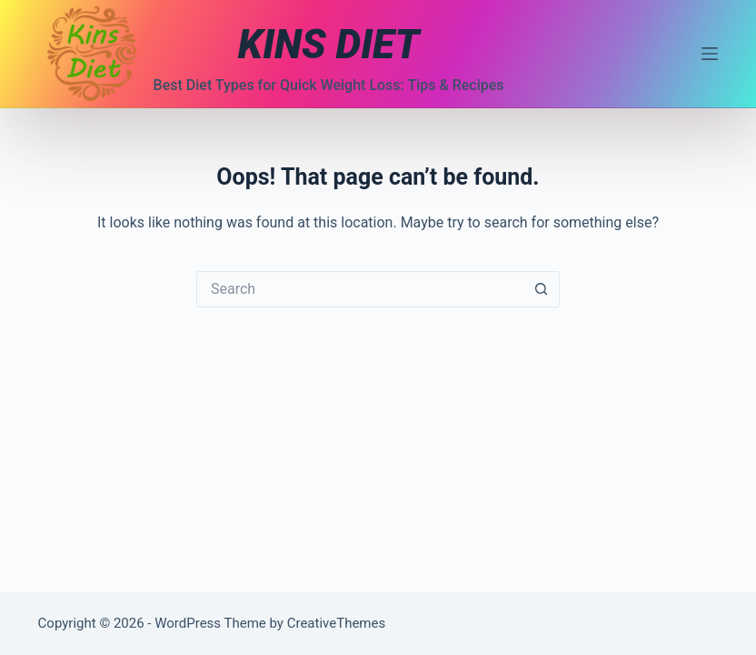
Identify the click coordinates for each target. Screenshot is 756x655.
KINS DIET (328, 44)
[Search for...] (359, 289)
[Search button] (541, 289)
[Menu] (709, 53)
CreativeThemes (336, 623)
